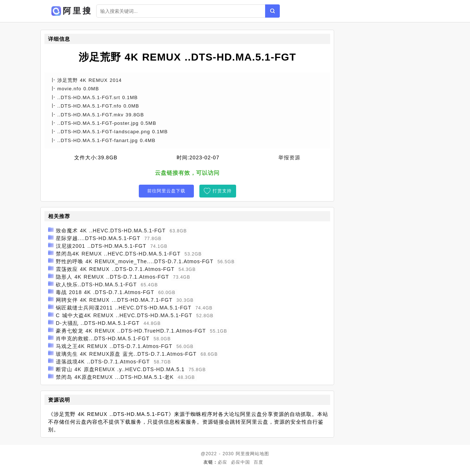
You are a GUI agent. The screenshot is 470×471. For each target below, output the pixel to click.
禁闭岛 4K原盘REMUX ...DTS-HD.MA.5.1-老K (115, 377)
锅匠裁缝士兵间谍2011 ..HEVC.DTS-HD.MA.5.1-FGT (123, 308)
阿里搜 (243, 453)
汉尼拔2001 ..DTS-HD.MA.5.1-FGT (101, 246)
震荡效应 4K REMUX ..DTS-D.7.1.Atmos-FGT (115, 269)
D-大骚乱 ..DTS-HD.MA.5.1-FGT (98, 323)
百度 (258, 462)
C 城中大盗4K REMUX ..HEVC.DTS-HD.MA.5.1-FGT (124, 315)
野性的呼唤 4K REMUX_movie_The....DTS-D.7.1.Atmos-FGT (134, 261)
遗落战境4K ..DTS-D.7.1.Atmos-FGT (103, 362)
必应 (222, 462)
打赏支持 (222, 190)
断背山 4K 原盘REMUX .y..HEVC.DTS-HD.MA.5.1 (120, 369)
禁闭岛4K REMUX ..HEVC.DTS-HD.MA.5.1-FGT (118, 254)
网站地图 (259, 453)
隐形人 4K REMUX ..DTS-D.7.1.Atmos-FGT (112, 277)
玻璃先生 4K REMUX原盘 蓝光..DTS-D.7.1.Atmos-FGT (126, 354)
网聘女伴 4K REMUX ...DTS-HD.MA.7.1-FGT (114, 300)
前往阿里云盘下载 (166, 190)
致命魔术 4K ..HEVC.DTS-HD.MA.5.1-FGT (111, 230)
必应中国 (240, 462)
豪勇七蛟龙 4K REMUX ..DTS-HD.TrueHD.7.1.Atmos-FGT (131, 331)
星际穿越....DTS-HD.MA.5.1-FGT (98, 238)
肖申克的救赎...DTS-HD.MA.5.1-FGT (102, 338)
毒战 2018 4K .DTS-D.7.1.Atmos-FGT (105, 292)
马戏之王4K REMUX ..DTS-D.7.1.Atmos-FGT (114, 346)
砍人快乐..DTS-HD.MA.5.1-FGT (96, 284)
